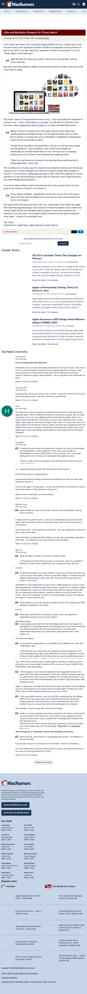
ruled (54, 168)
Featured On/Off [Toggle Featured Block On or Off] (7, 982)
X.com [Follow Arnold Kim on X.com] (9, 830)
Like (29, 381)
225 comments (11, 232)
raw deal (44, 122)
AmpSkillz (19, 442)
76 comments (52, 312)
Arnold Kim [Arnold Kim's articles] (5, 825)
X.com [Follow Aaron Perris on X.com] (31, 877)
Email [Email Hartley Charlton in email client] (3, 858)
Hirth (17, 406)
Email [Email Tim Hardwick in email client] (26, 849)
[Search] (79, 4)
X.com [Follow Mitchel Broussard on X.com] (9, 849)
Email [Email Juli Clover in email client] (3, 839)
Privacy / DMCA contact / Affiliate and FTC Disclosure (19, 973)
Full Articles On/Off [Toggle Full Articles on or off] (22, 982)
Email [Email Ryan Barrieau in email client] (26, 868)
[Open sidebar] (84, 5)
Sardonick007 (21, 388)
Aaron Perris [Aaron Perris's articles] (29, 872)
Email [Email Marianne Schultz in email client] (26, 858)
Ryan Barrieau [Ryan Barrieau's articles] (29, 863)
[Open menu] (3, 4)
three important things (22, 207)
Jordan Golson (43, 38)
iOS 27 (7, 11)
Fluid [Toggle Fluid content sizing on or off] (32, 982)
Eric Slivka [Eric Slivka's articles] (28, 825)
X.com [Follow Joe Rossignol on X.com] (31, 839)
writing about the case (37, 174)
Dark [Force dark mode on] (53, 982)
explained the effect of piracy (32, 125)
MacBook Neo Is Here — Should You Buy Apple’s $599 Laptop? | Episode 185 (72, 958)
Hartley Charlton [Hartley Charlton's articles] (7, 854)
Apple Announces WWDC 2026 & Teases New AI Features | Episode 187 (71, 927)
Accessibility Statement (9, 977)
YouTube (10, 886)
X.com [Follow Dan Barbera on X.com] (9, 868)
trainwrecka (20, 357)
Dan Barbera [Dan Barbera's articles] (6, 863)
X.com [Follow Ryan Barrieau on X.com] (31, 868)
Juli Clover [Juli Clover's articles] (5, 835)
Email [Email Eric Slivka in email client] (26, 830)
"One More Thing (38, 44)
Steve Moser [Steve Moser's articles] (6, 872)
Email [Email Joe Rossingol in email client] (26, 839)
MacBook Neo (55, 11)
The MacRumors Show (63, 886)
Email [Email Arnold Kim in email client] (3, 830)
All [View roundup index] (84, 11)
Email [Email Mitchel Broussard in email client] (3, 849)
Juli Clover (69, 326)
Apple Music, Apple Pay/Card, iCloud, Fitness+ (38, 225)
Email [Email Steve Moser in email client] (3, 877)
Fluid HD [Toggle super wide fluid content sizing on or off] (38, 982)
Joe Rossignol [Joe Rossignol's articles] (29, 835)
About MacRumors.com (15, 805)
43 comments (52, 280)
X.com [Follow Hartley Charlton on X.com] (9, 858)
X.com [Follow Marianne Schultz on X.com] (31, 858)
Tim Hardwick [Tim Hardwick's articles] (29, 844)
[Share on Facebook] (80, 231)
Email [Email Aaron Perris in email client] (26, 877)
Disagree (35, 381)
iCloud (11, 222)
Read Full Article (39, 280)
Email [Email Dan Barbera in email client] (3, 868)
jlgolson (18, 550)
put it (30, 53)
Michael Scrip (21, 504)
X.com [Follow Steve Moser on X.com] (9, 877)
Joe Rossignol (72, 262)
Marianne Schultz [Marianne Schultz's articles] (30, 854)
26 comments (52, 344)
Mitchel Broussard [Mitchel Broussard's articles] (8, 844)
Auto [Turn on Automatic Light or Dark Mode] (44, 982)
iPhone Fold (38, 11)
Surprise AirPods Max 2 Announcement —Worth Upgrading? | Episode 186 (69, 942)
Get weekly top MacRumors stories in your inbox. (43, 239)
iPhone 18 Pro (21, 11)
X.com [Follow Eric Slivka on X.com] (31, 830)
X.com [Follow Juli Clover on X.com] (9, 839)
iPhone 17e (71, 11)
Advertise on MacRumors (16, 812)
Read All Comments (44, 762)
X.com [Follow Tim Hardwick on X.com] (31, 849)
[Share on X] (74, 231)
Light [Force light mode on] (49, 982)
